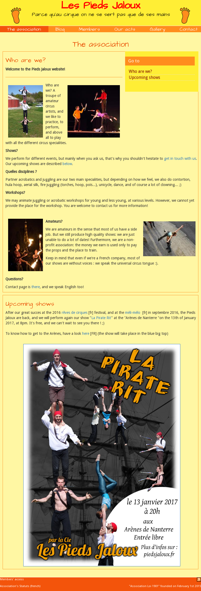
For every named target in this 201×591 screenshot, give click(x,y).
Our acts (124, 29)
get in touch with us (180, 158)
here (85, 333)
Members (89, 29)
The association (24, 29)
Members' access (12, 579)
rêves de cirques (74, 312)
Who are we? (140, 71)
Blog (60, 29)
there (35, 287)
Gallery (157, 29)
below (67, 164)
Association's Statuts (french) (20, 586)
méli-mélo (132, 312)
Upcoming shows (144, 77)
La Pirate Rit (101, 318)
